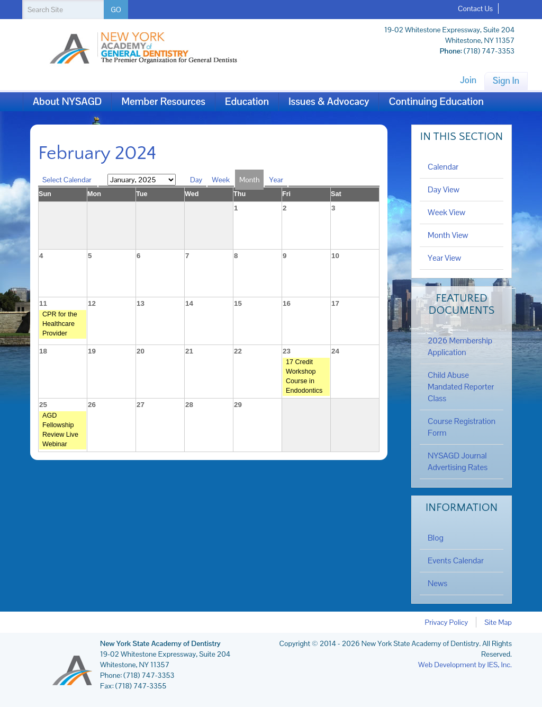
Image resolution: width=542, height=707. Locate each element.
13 (140, 303)
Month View (448, 235)
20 (140, 351)
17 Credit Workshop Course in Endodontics (304, 376)
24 (335, 351)
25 (43, 405)
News (437, 583)
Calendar (443, 167)
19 (92, 351)
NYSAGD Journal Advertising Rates (457, 461)
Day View (443, 189)
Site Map (498, 622)
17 (335, 303)
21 (189, 351)
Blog (436, 538)
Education (247, 101)
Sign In (506, 80)
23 (287, 351)
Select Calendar (67, 179)
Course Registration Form (461, 427)
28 (189, 405)
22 (238, 351)
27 (140, 405)
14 (189, 303)
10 (335, 256)
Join (468, 80)
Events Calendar (456, 560)
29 (238, 405)
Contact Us (475, 8)
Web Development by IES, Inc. (465, 664)
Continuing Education (436, 101)
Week (221, 179)
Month (249, 179)
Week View (446, 212)
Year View (444, 258)
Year (276, 179)
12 (92, 303)
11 (43, 303)
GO (116, 9)
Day (196, 179)
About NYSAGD (67, 101)
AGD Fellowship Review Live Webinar (60, 430)
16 (287, 303)
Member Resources (163, 101)
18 (43, 351)
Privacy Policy (446, 622)
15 (238, 303)
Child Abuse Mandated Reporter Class (461, 387)
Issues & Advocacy (328, 101)
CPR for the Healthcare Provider (59, 324)
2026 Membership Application (460, 346)
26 (92, 405)
